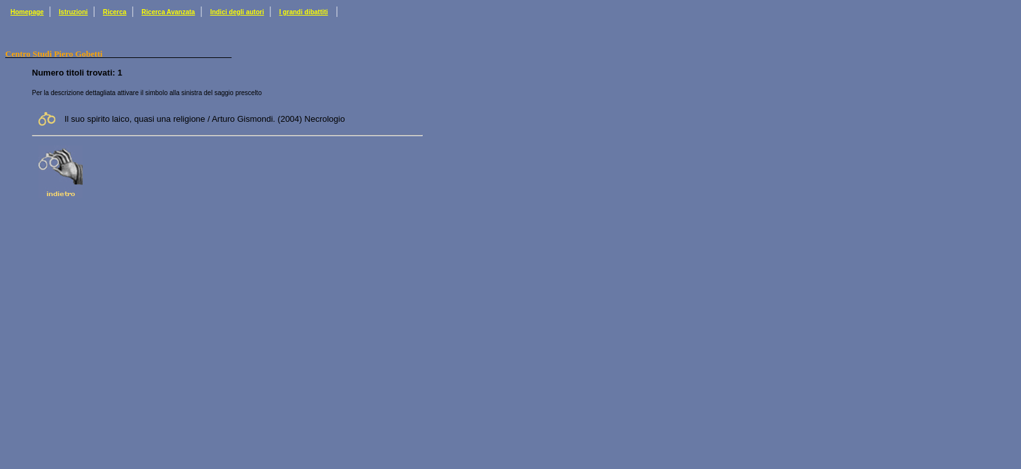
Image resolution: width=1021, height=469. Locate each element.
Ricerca (114, 12)
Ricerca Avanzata (168, 12)
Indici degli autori (237, 12)
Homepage (27, 12)
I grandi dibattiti (303, 12)
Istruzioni (73, 12)
